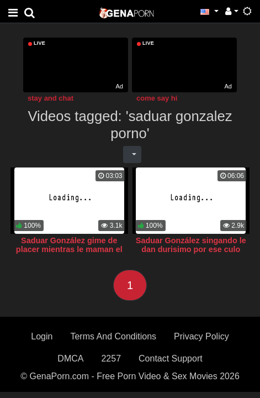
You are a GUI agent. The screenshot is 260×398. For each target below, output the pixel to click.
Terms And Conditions (113, 336)
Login (41, 336)
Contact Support (171, 358)
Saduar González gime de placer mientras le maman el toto (69, 249)
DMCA (70, 358)
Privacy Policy (201, 336)
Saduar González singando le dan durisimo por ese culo (191, 245)
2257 (111, 358)
